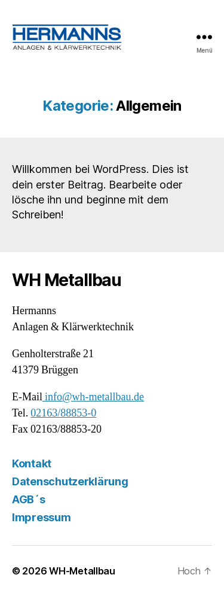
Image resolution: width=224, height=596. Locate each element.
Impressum (41, 517)
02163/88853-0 (63, 413)
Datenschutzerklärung (70, 481)
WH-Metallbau (82, 571)
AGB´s (28, 499)
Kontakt (31, 463)
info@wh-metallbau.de (93, 397)
